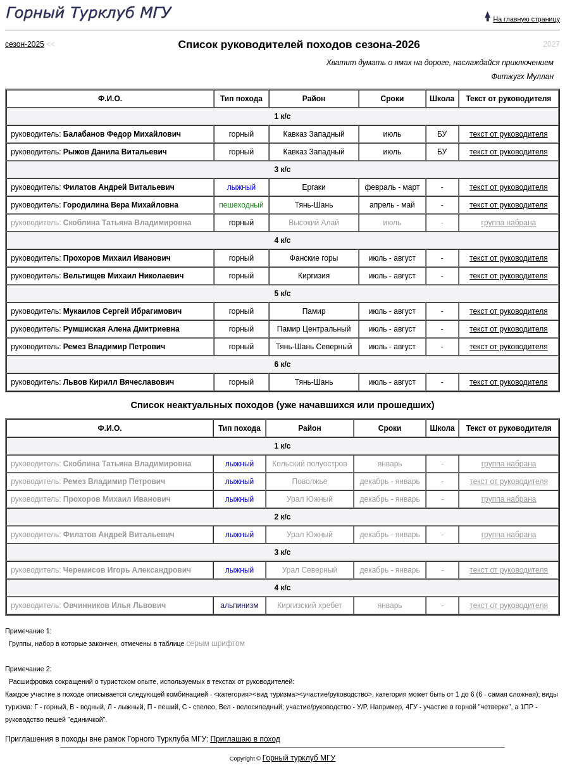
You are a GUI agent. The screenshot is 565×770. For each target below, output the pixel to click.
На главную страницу (526, 19)
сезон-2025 (24, 44)
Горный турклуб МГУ (299, 758)
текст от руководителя (508, 134)
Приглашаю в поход (245, 739)
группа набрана (509, 222)
